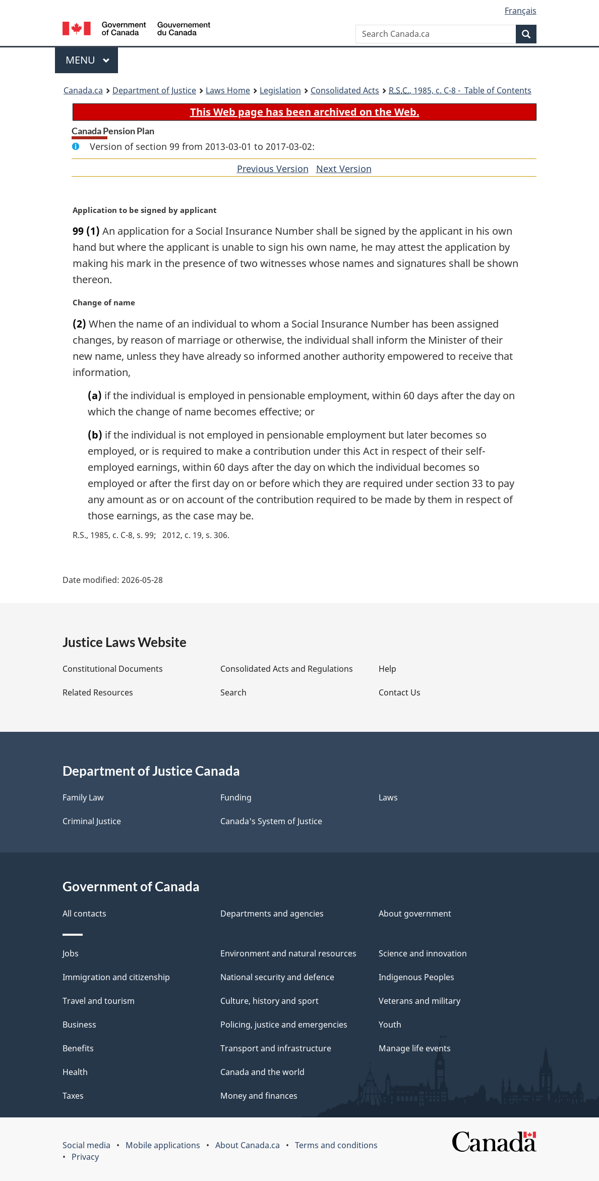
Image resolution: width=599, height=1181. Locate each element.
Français (520, 10)
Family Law (83, 797)
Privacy (85, 1156)
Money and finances (258, 1095)
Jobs (71, 953)
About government (415, 913)
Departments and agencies (272, 913)
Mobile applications (163, 1145)
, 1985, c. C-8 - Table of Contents (460, 90)
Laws (388, 797)
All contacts (84, 913)
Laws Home (228, 90)
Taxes (73, 1095)
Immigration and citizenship (116, 977)
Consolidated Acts (345, 90)
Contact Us (400, 692)
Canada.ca (83, 90)
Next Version (344, 169)
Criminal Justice (92, 821)
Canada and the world (262, 1072)
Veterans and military (419, 1000)
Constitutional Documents (113, 668)
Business (79, 1024)
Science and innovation (423, 953)
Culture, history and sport (269, 1000)
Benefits (78, 1048)
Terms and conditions (336, 1145)
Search (233, 692)
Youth (390, 1024)
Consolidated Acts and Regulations (286, 668)
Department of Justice (154, 90)
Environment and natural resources (288, 953)
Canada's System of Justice (271, 821)
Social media (86, 1145)
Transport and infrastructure (275, 1048)
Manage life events (415, 1048)
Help (387, 668)
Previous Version (273, 169)
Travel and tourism (99, 1000)
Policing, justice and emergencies (283, 1024)
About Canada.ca (247, 1145)
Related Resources (98, 692)
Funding (236, 797)
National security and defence (277, 977)
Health (75, 1072)
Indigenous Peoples (416, 977)
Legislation (280, 90)
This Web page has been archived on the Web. (305, 112)
